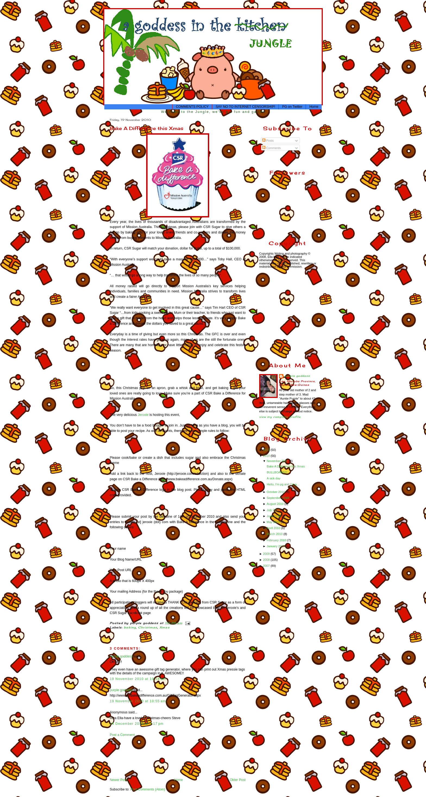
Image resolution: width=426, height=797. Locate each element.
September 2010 (278, 497)
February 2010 (277, 540)
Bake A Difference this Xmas (146, 128)
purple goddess (121, 656)
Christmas (147, 627)
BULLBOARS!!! (277, 472)
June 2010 (274, 516)
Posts (268, 140)
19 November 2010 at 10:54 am (138, 679)
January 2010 (276, 546)
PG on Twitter (292, 107)
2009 (267, 553)
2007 (267, 565)
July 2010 (273, 510)
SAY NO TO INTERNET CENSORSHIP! (245, 107)
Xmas (164, 627)
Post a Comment (122, 735)
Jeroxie (143, 415)
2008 (267, 559)
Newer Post (118, 780)
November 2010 (278, 461)
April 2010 (274, 528)
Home (313, 107)
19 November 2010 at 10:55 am (138, 701)
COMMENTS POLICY (192, 107)
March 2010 (275, 534)
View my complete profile (280, 416)
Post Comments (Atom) (147, 789)
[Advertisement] (127, 757)
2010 (267, 455)
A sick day (273, 478)
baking (130, 627)
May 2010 (274, 522)
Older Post (238, 780)
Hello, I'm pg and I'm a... (283, 484)
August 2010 (275, 503)
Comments (271, 148)
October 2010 (276, 492)
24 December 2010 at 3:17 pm (137, 724)
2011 (267, 449)
